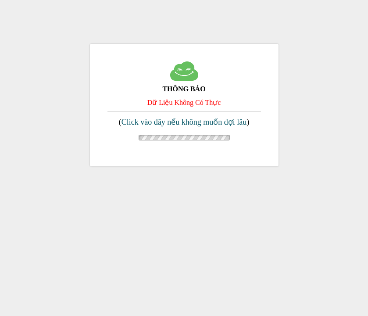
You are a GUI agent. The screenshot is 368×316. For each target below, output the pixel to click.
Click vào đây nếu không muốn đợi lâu (184, 122)
